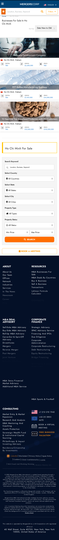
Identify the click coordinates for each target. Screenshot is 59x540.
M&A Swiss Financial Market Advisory (13, 382)
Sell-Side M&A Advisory (14, 327)
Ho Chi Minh (9, 60)
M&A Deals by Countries (44, 277)
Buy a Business (39, 281)
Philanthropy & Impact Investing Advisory (14, 446)
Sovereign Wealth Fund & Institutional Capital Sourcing (14, 438)
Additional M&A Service (15, 386)
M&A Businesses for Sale (42, 273)
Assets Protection (11, 429)
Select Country (11, 173)
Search (29, 239)
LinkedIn (12, 456)
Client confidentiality (30, 462)
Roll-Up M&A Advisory (13, 334)
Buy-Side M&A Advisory (14, 330)
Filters (52, 11)
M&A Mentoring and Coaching (13, 425)
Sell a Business (39, 284)
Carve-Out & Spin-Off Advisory (13, 339)
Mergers (7, 347)
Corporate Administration (39, 343)
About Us (7, 272)
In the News (9, 293)
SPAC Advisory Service (43, 330)
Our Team (7, 275)
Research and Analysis (14, 420)
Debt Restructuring (41, 351)
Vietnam (18, 60)
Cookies (17, 461)
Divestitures (8, 344)
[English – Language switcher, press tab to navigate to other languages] (51, 4)
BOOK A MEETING (29, 251)
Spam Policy (47, 457)
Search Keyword (11, 161)
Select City (9, 196)
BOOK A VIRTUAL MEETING (47, 426)
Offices (6, 278)
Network (7, 282)
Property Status (11, 219)
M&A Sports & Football (43, 399)
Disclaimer (23, 456)
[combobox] (46, 28)
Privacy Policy (35, 456)
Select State (10, 184)
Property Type (10, 208)
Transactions (37, 288)
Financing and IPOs (42, 334)
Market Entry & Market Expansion (14, 415)
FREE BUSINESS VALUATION (47, 434)
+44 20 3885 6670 (45, 418)
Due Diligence (39, 337)
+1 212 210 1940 (47, 412)
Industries (7, 285)
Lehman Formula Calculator (40, 295)
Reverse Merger (10, 351)
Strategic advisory (41, 327)
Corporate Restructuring (43, 347)
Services (7, 289)
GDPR (43, 462)
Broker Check (29, 513)
